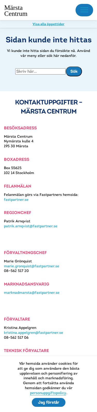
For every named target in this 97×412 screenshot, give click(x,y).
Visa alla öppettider (48, 24)
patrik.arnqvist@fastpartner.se (30, 226)
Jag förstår (48, 402)
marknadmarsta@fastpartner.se (31, 292)
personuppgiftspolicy (48, 392)
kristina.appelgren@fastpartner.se (33, 332)
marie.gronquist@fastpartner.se (31, 266)
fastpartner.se (16, 199)
